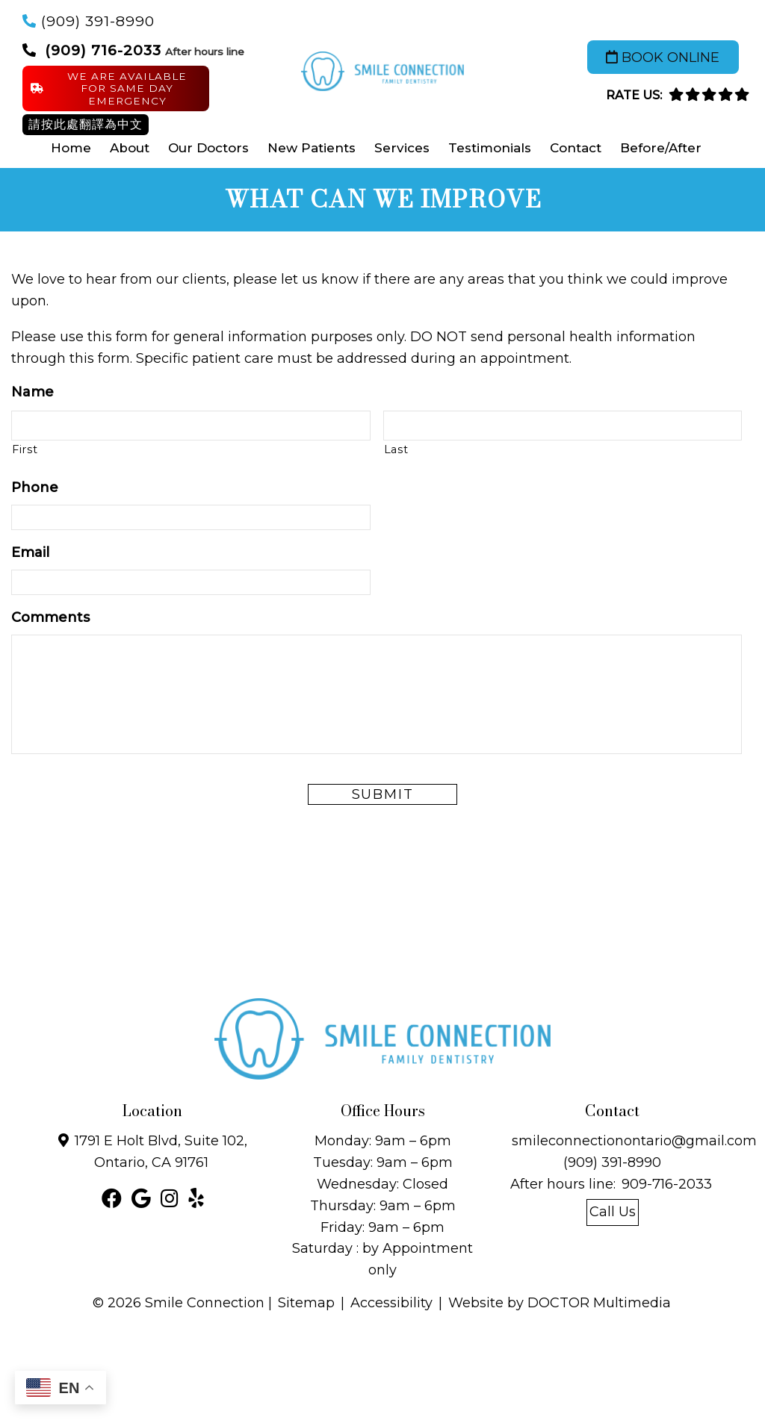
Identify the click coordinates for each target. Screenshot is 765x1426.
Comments (50, 617)
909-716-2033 (667, 1184)
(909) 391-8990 (98, 21)
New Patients (311, 147)
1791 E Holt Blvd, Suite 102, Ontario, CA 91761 (161, 1152)
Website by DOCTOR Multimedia (559, 1303)
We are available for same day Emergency (109, 88)
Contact (575, 147)
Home (71, 147)
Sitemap (306, 1303)
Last (396, 449)
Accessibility (391, 1303)
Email (30, 552)
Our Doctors (208, 147)
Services (402, 147)
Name (32, 392)
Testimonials (489, 147)
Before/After (660, 147)
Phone (34, 487)
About (129, 147)
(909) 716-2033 (103, 50)
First (24, 449)
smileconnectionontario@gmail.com (634, 1141)
